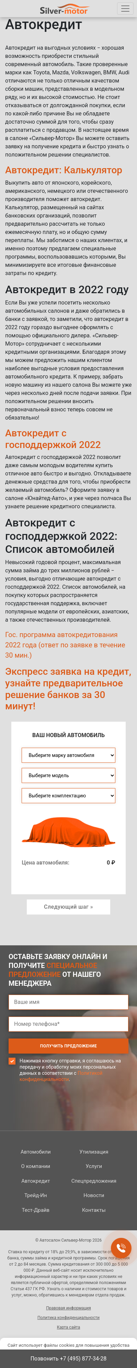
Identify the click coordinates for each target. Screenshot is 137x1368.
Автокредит (35, 1181)
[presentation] (61, 1119)
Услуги (94, 1166)
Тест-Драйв (36, 1210)
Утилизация (93, 1152)
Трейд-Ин (35, 1195)
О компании (35, 1166)
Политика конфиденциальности (68, 1317)
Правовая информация (68, 1308)
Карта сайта (68, 1327)
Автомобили (36, 1152)
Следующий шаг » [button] (68, 907)
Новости (93, 1195)
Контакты (94, 1210)
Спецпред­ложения (93, 1181)
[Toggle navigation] (125, 8)
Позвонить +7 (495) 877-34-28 (69, 1358)
